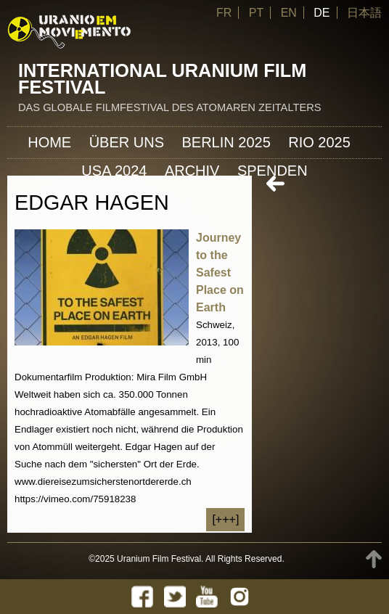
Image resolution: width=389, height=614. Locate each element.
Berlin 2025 (225, 142)
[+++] (225, 519)
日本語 (364, 13)
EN (289, 13)
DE (321, 13)
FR (224, 13)
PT (256, 13)
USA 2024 (114, 171)
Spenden (272, 171)
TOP (374, 559)
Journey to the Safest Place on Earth (220, 273)
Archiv (192, 171)
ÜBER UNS (126, 142)
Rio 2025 (319, 142)
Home (49, 142)
